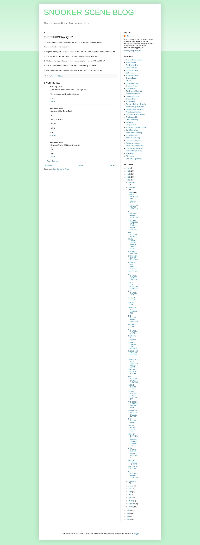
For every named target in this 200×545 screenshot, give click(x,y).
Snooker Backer (131, 78)
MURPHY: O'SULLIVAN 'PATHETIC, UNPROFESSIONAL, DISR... (133, 439)
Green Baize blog (132, 120)
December (131, 183)
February (131, 504)
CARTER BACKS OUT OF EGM (132, 428)
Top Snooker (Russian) (134, 91)
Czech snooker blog (133, 138)
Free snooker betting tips (134, 148)
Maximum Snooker (132, 96)
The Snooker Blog (132, 117)
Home (81, 165)
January (131, 507)
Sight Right (130, 153)
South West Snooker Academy (136, 127)
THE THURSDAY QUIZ (132, 234)
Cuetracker (130, 122)
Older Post (112, 165)
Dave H (129, 36)
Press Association (132, 75)
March (130, 501)
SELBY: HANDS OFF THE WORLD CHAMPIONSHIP (132, 243)
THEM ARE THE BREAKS (132, 338)
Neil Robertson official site (135, 109)
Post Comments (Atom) (61, 169)
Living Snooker (131, 125)
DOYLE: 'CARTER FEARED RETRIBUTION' (133, 395)
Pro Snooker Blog (132, 65)
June (130, 492)
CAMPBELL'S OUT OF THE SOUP (133, 258)
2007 (128, 516)
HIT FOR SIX (132, 271)
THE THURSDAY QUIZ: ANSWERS (133, 379)
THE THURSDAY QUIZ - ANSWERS (133, 214)
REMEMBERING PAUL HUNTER (132, 371)
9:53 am (52, 101)
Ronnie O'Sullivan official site (136, 104)
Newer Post (48, 165)
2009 (128, 510)
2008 (128, 513)
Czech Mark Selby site (133, 140)
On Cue (128, 81)
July (130, 489)
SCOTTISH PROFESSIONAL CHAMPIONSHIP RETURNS (133, 225)
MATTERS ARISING (132, 299)
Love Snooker (131, 88)
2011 (128, 177)
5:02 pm (52, 157)
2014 (128, 168)
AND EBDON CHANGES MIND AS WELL (133, 404)
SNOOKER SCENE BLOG (89, 12)
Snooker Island (131, 99)
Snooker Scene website (134, 60)
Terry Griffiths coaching (134, 133)
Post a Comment (52, 161)
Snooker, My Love (132, 86)
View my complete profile (132, 51)
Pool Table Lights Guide (134, 159)
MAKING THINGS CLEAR (132, 387)
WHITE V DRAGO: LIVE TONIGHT (132, 345)
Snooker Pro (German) (134, 151)
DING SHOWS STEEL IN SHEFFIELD (133, 354)
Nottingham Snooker (133, 143)
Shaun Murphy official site (135, 107)
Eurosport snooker (132, 70)
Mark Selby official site (133, 112)
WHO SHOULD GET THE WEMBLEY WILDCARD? (133, 452)
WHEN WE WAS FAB (132, 252)
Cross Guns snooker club (134, 146)
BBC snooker (130, 73)
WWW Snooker (131, 68)
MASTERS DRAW (131, 325)
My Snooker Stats (132, 135)
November (131, 187)
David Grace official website (135, 114)
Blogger (136, 534)
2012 (128, 174)
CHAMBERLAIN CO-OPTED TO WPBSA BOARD (133, 363)
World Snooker (131, 62)
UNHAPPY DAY (131, 303)
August (131, 486)
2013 (128, 171)
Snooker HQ (130, 101)
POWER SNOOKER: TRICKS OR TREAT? (133, 198)
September (132, 481)
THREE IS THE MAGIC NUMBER (132, 265)
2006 (128, 519)
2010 (128, 180)
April (130, 498)
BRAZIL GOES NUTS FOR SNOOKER (133, 285)
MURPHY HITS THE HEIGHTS (132, 462)
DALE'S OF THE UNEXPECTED (132, 310)
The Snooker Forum (133, 94)
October (131, 192)
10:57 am (53, 135)
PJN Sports (130, 156)
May (130, 495)
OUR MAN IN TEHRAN (132, 468)
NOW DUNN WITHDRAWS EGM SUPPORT (132, 413)
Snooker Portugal (132, 83)
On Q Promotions (132, 130)
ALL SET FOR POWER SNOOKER (133, 207)
